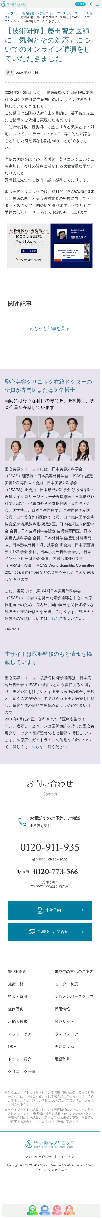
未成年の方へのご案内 (74, 971)
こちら (53, 619)
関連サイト (64, 1021)
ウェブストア (67, 1034)
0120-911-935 (50, 847)
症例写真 (15, 1009)
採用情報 (62, 1009)
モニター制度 (66, 984)
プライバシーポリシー (39, 1156)
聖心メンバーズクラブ (74, 996)
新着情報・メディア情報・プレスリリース (50, 13)
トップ (9, 13)
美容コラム (64, 1046)
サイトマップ (66, 1156)
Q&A (12, 1046)
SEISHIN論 (17, 971)
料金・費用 (17, 996)
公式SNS (80, 4)
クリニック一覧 (22, 1071)
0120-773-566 (55, 871)
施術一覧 (15, 984)
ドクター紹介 (19, 1059)
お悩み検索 (17, 1021)
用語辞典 (62, 1059)
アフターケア (20, 1034)
